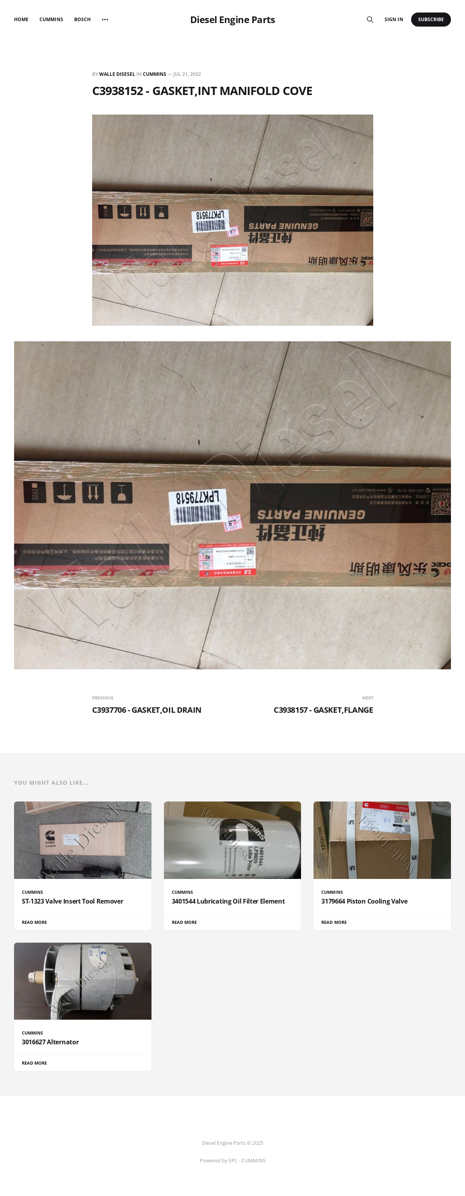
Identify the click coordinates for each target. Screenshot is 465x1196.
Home (21, 19)
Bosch (82, 19)
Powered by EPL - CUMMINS (232, 1160)
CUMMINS (154, 74)
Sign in (394, 19)
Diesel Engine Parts (232, 19)
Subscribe (431, 19)
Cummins (51, 19)
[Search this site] (370, 19)
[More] (105, 19)
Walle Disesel (117, 74)
